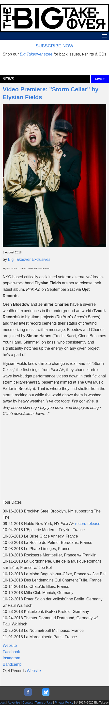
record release (87, 524)
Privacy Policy (64, 702)
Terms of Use (43, 702)
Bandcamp (12, 664)
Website (10, 645)
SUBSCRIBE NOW (54, 45)
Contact (27, 702)
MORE (100, 79)
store (36, 54)
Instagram (11, 658)
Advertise (14, 702)
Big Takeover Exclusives (29, 259)
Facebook (11, 652)
